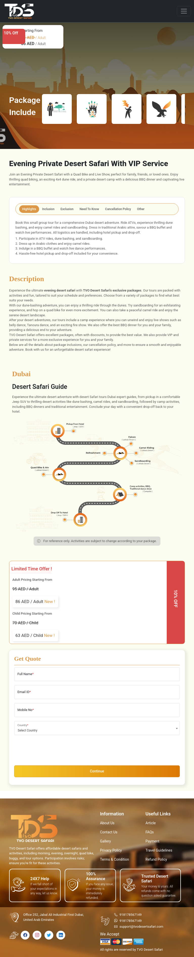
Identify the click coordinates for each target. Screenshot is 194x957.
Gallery (105, 841)
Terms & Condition (114, 859)
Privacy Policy (111, 850)
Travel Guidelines (159, 850)
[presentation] (52, 749)
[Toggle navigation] (184, 11)
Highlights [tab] (29, 209)
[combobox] (97, 728)
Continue (97, 771)
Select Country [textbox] (27, 730)
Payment (152, 841)
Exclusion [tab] (67, 209)
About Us (107, 823)
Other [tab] (141, 209)
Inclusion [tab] (48, 209)
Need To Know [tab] (89, 209)
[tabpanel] (97, 238)
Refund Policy (156, 859)
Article (151, 823)
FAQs (150, 832)
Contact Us (108, 832)
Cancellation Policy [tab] (118, 209)
